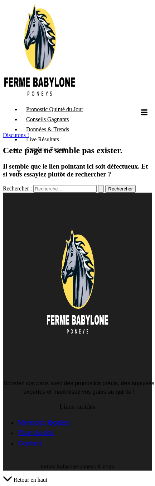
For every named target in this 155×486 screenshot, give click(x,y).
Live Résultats (42, 139)
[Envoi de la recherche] (101, 189)
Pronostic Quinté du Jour (54, 109)
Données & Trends (47, 129)
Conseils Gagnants (47, 119)
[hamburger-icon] (144, 113)
